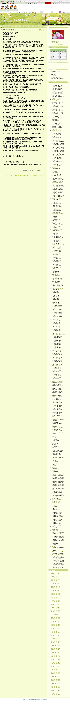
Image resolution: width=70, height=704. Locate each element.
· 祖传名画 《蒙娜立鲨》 (55, 241)
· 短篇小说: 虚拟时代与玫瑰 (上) (57, 399)
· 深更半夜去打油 (54, 422)
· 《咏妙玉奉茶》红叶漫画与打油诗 (57, 484)
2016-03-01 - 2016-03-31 (55, 680)
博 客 (48, 3)
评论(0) (32, 170)
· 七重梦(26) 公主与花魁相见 (56, 126)
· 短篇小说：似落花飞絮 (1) (56, 251)
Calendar (54, 47)
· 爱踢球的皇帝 (54, 216)
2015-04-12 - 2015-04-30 (55, 696)
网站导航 (41, 699)
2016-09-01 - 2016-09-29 (55, 672)
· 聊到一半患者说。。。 (55, 74)
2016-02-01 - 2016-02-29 (55, 682)
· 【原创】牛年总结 (54, 518)
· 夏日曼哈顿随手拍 (54, 534)
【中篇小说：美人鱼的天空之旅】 (57, 554)
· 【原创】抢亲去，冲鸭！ (56, 523)
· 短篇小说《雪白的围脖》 (56, 501)
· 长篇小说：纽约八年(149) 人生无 (57, 153)
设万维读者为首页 (21, 1)
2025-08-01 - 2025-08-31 (55, 584)
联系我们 (60, 1)
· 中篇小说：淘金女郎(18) (56, 379)
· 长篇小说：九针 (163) (55, 324)
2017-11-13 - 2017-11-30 (55, 656)
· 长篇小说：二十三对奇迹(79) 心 (57, 317)
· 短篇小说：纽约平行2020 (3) (56, 162)
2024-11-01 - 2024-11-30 (55, 597)
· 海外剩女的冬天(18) (55, 289)
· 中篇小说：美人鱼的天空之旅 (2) (57, 565)
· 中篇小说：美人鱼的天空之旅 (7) (57, 558)
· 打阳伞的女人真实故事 (55, 223)
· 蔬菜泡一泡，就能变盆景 (56, 533)
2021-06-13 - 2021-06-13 (55, 639)
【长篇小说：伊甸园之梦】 (56, 401)
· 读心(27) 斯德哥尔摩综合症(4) (57, 91)
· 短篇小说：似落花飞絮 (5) (56, 246)
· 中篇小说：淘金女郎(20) (56, 377)
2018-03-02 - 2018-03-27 (55, 651)
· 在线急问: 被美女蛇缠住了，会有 (57, 195)
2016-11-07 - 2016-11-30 (55, 669)
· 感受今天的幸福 (54, 461)
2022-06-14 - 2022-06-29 (55, 638)
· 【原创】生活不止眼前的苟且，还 (57, 525)
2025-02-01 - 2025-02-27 (55, 593)
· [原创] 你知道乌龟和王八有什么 (57, 391)
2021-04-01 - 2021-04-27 (55, 642)
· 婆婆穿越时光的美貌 (55, 498)
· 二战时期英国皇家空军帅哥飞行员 (57, 494)
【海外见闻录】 (54, 447)
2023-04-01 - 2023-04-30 (55, 624)
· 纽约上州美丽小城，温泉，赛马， (57, 536)
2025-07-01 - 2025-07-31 (55, 586)
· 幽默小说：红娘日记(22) (56, 254)
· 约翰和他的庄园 (54, 471)
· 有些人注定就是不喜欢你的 (56, 430)
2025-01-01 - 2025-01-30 (55, 594)
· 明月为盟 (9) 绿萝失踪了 (56, 210)
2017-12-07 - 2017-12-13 (55, 655)
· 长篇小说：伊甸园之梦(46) (56, 413)
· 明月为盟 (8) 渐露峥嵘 (55, 212)
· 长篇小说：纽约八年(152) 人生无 (57, 148)
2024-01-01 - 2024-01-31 (55, 611)
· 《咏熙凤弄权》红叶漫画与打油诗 (57, 488)
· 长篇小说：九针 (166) (55, 320)
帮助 (65, 12)
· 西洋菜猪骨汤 (54, 508)
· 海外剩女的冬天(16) (55, 292)
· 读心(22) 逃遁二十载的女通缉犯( (57, 98)
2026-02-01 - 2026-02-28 (55, 576)
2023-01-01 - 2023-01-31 (55, 628)
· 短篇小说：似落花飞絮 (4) (56, 247)
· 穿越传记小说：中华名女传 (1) (57, 553)
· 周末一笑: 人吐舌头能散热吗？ (57, 196)
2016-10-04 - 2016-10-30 (55, 670)
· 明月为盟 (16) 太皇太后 (55, 200)
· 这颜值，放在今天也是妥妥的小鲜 (57, 495)
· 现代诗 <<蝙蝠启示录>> (56, 275)
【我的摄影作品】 (54, 530)
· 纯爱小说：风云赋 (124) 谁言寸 (57, 109)
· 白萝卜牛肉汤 (54, 506)
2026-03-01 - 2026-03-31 (55, 574)
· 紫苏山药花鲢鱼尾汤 (55, 509)
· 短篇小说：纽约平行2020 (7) (56, 157)
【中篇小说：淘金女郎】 (56, 365)
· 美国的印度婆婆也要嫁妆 (56, 454)
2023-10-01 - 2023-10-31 (55, 615)
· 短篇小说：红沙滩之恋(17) (56, 357)
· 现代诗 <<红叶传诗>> (55, 272)
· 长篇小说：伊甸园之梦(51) (56, 406)
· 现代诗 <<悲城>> (54, 270)
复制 (55, 24)
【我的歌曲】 (53, 526)
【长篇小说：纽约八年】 (56, 140)
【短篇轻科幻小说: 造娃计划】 (57, 284)
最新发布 (54, 69)
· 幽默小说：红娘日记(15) (56, 264)
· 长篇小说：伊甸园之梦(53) (56, 403)
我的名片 (54, 27)
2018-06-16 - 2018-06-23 (55, 646)
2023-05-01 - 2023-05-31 (55, 622)
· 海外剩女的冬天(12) (55, 298)
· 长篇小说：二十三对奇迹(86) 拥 (57, 308)
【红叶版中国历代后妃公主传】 (57, 432)
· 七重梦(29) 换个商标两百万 (56, 122)
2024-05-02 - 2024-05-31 (55, 605)
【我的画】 (53, 546)
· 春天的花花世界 (54, 543)
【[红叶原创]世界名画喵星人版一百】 (58, 213)
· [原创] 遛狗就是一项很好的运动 (57, 394)
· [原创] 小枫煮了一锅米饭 (56, 395)
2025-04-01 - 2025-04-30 (55, 590)
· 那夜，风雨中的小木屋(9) (56, 340)
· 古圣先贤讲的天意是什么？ (56, 423)
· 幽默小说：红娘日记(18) (56, 260)
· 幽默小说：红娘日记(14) (56, 265)
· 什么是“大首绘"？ (54, 227)
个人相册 (29, 12)
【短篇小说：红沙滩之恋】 (56, 350)
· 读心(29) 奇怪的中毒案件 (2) (56, 88)
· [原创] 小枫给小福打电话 (56, 384)
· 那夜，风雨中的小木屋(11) (56, 337)
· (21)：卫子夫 (53, 441)
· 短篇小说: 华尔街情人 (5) (56, 133)
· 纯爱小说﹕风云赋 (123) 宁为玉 (57, 110)
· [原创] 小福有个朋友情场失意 (57, 392)
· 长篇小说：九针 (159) (55, 330)
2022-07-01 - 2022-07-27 (55, 636)
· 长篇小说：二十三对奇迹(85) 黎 (57, 309)
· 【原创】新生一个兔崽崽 (56, 522)
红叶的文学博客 (20, 20)
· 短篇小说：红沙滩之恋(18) (56, 355)
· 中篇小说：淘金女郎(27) (56, 367)
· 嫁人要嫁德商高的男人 (55, 429)
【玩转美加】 (53, 470)
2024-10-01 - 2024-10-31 (55, 598)
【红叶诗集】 (53, 268)
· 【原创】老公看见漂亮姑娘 (56, 519)
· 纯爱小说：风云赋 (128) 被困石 (57, 103)
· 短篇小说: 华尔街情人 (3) (56, 136)
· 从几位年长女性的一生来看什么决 (57, 427)
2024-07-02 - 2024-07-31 (55, 603)
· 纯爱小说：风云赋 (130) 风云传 (57, 100)
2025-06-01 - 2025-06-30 (55, 587)
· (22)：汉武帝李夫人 (55, 440)
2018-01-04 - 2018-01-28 (55, 653)
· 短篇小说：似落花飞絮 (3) (56, 248)
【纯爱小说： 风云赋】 (55, 99)
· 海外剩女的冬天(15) (55, 293)
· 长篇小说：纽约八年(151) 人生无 (57, 150)
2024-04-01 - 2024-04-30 (55, 607)
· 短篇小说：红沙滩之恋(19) (56, 354)
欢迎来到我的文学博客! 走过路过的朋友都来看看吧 (58, 64)
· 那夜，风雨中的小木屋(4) (56, 347)
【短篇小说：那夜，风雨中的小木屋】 (58, 334)
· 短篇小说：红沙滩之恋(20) (56, 353)
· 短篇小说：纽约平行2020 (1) (56, 165)
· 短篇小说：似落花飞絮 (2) (56, 250)
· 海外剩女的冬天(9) (55, 302)
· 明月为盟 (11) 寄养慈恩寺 (56, 208)
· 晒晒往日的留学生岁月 (55, 425)
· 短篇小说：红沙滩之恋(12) (56, 364)
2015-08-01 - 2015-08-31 (55, 690)
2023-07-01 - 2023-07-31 (55, 620)
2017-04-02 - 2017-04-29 (55, 662)
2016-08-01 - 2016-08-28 (55, 673)
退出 (69, 12)
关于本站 (25, 699)
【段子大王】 (53, 167)
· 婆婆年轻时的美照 (54, 496)
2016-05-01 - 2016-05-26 (55, 677)
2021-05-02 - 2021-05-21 (55, 641)
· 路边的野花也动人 (54, 544)
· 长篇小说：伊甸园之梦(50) (56, 408)
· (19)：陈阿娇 (53, 444)
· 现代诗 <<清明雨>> (55, 274)
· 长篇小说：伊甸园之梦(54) (56, 402)
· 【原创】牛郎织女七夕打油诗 (57, 516)
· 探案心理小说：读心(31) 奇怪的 (57, 80)
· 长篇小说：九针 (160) (55, 329)
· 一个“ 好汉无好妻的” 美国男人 (57, 450)
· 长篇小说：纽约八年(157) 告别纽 (57, 141)
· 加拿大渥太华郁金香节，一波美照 (57, 539)
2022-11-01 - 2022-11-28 (55, 631)
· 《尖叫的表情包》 (54, 215)
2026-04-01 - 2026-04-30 (55, 573)
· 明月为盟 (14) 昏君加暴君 (56, 203)
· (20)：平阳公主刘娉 (55, 443)
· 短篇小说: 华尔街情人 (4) (56, 134)
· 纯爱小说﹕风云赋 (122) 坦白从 (57, 112)
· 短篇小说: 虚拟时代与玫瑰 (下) (57, 398)
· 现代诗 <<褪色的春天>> (56, 277)
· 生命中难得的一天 (54, 463)
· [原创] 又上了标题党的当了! (56, 388)
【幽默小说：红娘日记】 (56, 253)
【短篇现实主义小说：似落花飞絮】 (58, 244)
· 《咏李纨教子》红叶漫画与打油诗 (57, 478)
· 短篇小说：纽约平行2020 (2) (56, 164)
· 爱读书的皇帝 (54, 217)
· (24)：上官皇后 (54, 437)
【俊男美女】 (53, 489)
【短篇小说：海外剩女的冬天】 (57, 288)
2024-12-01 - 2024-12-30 (55, 596)
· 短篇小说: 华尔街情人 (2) (56, 137)
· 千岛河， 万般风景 (55, 472)
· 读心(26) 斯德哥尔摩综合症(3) (57, 92)
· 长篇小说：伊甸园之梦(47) (56, 412)
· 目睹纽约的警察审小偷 (55, 453)
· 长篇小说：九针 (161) (55, 327)
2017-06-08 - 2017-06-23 (55, 659)
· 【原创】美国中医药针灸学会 (57, 520)
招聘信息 (37, 699)
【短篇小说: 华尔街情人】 (56, 130)
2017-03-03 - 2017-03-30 (55, 663)
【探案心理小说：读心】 (56, 83)
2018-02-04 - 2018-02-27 (55, 652)
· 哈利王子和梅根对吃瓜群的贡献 (57, 417)
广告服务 (55, 1)
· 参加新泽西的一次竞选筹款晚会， (57, 457)
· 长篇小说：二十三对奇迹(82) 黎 (57, 313)
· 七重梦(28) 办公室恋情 (55, 123)
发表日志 (18, 12)
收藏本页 (58, 24)
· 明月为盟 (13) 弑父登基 (55, 205)
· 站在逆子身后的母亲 (55, 420)
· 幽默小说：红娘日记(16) (56, 262)
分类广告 (60, 3)
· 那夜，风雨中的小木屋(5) (56, 346)
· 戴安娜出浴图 (54, 220)
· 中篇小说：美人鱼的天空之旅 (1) (57, 567)
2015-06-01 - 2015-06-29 (55, 693)
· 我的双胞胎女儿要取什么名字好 (57, 179)
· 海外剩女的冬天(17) (55, 291)
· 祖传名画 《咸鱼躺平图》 (56, 77)
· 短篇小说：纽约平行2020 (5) (56, 160)
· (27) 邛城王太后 (54, 433)
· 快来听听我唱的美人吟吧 (56, 527)
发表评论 (40, 170)
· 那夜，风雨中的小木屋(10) (56, 339)
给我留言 (35, 12)
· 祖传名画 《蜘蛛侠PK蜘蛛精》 (57, 231)
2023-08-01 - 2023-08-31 (55, 618)
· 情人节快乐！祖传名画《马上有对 (57, 239)
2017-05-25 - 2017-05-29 (55, 660)
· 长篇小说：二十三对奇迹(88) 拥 (57, 305)
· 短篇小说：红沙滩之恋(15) (56, 360)
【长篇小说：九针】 (55, 319)
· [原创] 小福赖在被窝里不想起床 (57, 382)
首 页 (29, 3)
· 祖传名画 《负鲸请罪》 (55, 243)
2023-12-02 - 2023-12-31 (55, 613)
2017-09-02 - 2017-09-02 (55, 658)
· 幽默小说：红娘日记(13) (56, 267)
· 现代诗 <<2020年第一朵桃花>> (57, 279)
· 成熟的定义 (53, 464)
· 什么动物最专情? (54, 75)
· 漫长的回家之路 (54, 465)
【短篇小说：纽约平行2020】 (56, 155)
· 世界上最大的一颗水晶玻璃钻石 (57, 448)
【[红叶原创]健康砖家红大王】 (57, 182)
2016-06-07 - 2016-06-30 (55, 676)
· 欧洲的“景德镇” (54, 468)
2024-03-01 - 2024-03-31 (55, 608)
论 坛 (54, 3)
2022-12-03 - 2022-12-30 (55, 629)
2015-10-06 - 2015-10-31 (55, 687)
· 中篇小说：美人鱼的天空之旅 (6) (57, 560)
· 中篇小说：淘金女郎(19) (56, 378)
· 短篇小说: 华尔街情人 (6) (56, 131)
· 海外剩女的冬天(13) (55, 296)
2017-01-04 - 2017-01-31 (55, 666)
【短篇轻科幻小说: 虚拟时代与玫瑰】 (58, 396)
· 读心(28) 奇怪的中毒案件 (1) (56, 89)
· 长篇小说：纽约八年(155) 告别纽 (57, 144)
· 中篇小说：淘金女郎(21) (56, 375)
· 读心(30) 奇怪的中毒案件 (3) (56, 86)
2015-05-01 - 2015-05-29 (55, 694)
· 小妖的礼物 (53, 550)
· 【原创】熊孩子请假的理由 (56, 512)
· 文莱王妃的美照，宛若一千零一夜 (57, 491)
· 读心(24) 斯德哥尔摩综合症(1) (57, 95)
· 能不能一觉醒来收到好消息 (56, 178)
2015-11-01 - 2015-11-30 (55, 686)
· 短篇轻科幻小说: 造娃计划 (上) (57, 286)
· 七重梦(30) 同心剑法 (55, 120)
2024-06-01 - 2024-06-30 (55, 604)
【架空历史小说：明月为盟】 (56, 198)
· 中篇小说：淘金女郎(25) (56, 370)
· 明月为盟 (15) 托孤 (55, 202)
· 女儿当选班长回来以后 (55, 71)
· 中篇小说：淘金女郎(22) (56, 374)
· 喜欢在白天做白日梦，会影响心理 (57, 188)
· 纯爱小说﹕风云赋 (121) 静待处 (57, 113)
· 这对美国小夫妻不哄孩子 (56, 456)
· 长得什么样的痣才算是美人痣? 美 (57, 185)
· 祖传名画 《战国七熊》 (55, 233)
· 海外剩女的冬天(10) (55, 301)
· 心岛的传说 (53, 460)
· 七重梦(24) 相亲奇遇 (55, 129)
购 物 (67, 3)
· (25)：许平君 (53, 436)
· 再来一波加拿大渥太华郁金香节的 (57, 537)
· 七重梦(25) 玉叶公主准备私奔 (57, 127)
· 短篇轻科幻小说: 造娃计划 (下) (57, 285)
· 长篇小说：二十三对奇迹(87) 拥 (57, 306)
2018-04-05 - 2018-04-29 (55, 649)
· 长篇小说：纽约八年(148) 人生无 (57, 154)
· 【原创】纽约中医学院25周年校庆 (57, 515)
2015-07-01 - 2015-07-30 (55, 691)
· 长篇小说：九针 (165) (55, 322)
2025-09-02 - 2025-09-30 (55, 583)
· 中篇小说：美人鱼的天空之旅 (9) (57, 556)
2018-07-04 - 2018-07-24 (55, 645)
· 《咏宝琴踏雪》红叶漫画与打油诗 (57, 485)
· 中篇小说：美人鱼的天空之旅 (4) (57, 563)
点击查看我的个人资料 (58, 44)
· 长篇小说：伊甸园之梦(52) (56, 405)
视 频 (42, 3)
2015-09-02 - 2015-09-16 (55, 689)
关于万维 (66, 1)
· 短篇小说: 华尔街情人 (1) (56, 138)
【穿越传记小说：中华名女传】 (57, 551)
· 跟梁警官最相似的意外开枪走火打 (57, 451)
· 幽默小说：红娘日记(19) (56, 258)
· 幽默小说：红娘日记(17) (56, 261)
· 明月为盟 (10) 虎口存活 (55, 209)
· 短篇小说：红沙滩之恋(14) (56, 361)
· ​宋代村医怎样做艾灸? (55, 219)
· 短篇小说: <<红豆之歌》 (56, 503)
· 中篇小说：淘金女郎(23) (56, 372)
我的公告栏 (54, 62)
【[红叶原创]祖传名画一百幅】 (57, 229)
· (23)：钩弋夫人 (54, 439)
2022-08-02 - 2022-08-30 (55, 635)
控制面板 (23, 12)
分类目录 (54, 82)
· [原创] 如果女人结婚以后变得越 (57, 385)
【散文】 (53, 458)
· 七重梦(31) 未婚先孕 (55, 119)
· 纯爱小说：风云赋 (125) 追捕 (56, 107)
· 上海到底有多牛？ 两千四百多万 (57, 419)
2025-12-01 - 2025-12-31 (55, 579)
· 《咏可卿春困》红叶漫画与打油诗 (57, 477)
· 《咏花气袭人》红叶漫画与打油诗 (57, 475)
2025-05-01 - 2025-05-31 (55, 589)
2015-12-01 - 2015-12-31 (55, 684)
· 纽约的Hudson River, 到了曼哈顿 (57, 532)
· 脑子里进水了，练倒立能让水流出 (57, 192)
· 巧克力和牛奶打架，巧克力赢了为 (57, 181)
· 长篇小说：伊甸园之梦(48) (56, 410)
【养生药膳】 (53, 505)
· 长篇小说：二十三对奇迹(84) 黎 (57, 310)
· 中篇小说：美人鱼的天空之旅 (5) (57, 561)
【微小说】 (53, 549)
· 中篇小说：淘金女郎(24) (56, 371)
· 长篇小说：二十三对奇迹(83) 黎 (57, 312)
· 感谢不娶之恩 (54, 426)
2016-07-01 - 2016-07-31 (55, 675)
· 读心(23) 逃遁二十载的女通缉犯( (57, 96)
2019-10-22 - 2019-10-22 (55, 644)
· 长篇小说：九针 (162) (55, 326)
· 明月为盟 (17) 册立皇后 (55, 199)
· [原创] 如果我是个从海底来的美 (57, 389)
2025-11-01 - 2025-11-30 (55, 580)
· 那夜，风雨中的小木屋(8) (56, 341)
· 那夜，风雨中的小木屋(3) (56, 348)
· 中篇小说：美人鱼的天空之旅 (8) (57, 557)
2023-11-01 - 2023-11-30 (55, 614)
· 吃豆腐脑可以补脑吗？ (55, 193)
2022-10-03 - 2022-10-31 (55, 632)
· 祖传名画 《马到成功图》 (56, 240)
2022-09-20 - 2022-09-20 (55, 634)
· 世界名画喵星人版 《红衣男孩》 (57, 224)
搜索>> (11, 12)
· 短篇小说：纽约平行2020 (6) (56, 158)
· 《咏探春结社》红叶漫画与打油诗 (57, 487)
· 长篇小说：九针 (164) (55, 323)
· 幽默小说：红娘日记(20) (56, 257)
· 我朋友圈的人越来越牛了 (56, 175)
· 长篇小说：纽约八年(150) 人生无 (57, 151)
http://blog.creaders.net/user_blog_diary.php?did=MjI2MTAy (14, 158)
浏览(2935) (25, 170)
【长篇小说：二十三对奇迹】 (56, 303)
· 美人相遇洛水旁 (54, 222)
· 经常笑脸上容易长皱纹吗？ (56, 184)
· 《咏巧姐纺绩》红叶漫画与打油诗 (57, 481)
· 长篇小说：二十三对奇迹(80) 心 (57, 316)
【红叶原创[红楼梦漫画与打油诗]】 (58, 474)
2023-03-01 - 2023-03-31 (55, 625)
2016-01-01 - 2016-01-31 (55, 683)
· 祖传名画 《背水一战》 (55, 234)
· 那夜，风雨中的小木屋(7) (56, 343)
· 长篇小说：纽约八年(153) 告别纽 (57, 147)
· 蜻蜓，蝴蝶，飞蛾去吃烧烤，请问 (57, 78)
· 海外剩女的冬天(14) (55, 295)
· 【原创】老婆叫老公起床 (56, 513)
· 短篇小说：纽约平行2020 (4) (56, 161)
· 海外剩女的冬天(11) (55, 299)
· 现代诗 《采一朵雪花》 (55, 281)
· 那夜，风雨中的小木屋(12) (56, 336)
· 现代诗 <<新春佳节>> (55, 282)
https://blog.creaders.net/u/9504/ (47, 24)
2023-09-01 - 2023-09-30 (55, 617)
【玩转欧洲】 (53, 467)
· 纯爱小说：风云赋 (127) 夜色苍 (57, 105)
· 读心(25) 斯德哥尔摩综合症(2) (57, 93)
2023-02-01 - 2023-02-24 (55, 627)
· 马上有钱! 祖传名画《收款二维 (57, 237)
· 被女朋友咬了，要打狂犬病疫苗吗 (57, 189)
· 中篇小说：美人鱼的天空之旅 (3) (57, 564)
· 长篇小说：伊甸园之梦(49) (56, 409)
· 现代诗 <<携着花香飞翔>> (56, 271)
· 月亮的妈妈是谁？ (54, 169)
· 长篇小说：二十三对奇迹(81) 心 (57, 315)
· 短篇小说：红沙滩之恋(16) (56, 358)
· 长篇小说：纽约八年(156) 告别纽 (57, 143)
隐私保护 (45, 699)
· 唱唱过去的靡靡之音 (55, 529)
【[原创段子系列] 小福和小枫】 (57, 381)
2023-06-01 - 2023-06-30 (55, 621)
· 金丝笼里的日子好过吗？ (56, 226)
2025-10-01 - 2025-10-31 (55, 582)
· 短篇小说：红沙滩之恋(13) (56, 363)
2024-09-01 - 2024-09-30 (55, 600)
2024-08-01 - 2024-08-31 (55, 601)
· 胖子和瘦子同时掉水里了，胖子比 (57, 191)
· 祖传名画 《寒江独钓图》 (56, 236)
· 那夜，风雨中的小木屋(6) (56, 344)
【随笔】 (53, 416)
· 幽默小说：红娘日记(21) (56, 255)
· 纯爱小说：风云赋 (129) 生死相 (57, 102)
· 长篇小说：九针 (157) (55, 333)
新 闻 (35, 3)
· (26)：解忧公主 (54, 434)
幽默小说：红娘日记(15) (8, 29)
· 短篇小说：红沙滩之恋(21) (56, 351)
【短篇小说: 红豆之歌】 (55, 502)
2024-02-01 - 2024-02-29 (55, 610)
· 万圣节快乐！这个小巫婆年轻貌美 (57, 547)
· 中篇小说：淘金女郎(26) (56, 368)
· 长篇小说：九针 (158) (55, 332)
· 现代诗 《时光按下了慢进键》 (57, 278)
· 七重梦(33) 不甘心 (54, 116)
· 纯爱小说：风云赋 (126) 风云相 (57, 106)
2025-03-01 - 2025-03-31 (55, 591)
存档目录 (54, 570)
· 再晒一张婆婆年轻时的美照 (56, 492)
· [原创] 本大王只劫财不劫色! (56, 386)
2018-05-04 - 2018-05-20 (55, 648)
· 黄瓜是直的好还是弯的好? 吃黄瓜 (57, 186)
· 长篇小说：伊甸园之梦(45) (56, 415)
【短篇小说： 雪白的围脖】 (56, 499)
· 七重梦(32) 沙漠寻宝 (55, 117)
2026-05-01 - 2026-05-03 (55, 572)
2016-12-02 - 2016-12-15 (55, 667)
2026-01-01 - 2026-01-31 (55, 577)
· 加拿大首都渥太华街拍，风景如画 (57, 540)
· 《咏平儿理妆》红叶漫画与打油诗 (57, 482)
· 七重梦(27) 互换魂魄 (55, 124)
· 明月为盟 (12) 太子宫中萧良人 (57, 206)
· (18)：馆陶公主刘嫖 (55, 446)
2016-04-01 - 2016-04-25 (55, 679)
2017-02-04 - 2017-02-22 (55, 665)
